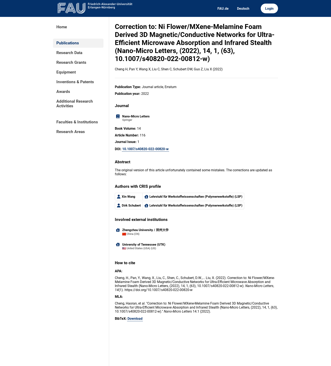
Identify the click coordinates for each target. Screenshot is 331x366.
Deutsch (243, 9)
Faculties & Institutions (77, 122)
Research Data (69, 52)
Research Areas (70, 131)
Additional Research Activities (74, 103)
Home (61, 27)
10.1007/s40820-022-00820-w (145, 149)
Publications (67, 43)
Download (135, 319)
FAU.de (223, 9)
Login (269, 9)
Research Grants (71, 62)
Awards (63, 91)
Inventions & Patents (75, 82)
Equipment (66, 72)
